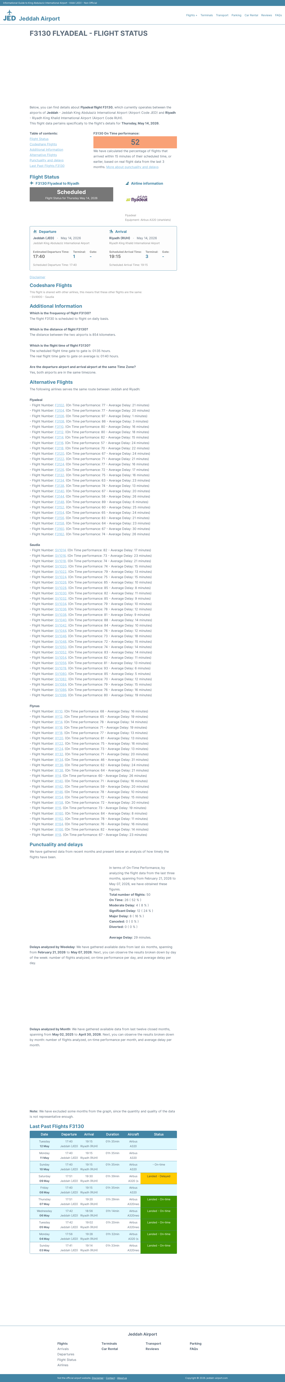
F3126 (59, 470)
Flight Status (39, 139)
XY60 (59, 813)
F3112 (59, 432)
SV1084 (60, 684)
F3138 (59, 486)
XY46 (59, 792)
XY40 (59, 781)
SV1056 (60, 663)
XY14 (58, 722)
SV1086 (60, 690)
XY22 (59, 743)
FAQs (278, 15)
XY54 (59, 797)
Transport (222, 15)
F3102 (59, 405)
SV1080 (60, 674)
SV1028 (60, 588)
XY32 (59, 754)
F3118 (59, 448)
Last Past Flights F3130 (47, 166)
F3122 (59, 459)
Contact (110, 1377)
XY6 (58, 808)
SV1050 (60, 647)
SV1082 (60, 679)
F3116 (59, 443)
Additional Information (46, 149)
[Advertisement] (142, 73)
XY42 (59, 786)
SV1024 (60, 577)
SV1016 (60, 556)
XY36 (59, 765)
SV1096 (60, 695)
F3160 (59, 529)
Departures (65, 1354)
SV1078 (60, 668)
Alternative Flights (43, 155)
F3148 (59, 502)
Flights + (191, 15)
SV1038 (60, 615)
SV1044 (60, 631)
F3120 (59, 453)
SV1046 (60, 636)
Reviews (266, 15)
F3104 (59, 410)
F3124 (59, 464)
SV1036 (60, 609)
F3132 (59, 475)
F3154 (59, 513)
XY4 (58, 776)
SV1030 (60, 593)
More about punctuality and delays (132, 167)
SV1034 (60, 604)
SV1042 (60, 625)
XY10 (59, 711)
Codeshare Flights (43, 144)
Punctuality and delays (47, 160)
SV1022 (60, 572)
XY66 (59, 829)
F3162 (59, 534)
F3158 (59, 523)
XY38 (59, 770)
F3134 (59, 480)
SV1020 (60, 566)
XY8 (58, 835)
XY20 (59, 738)
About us (122, 1377)
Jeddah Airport (39, 18)
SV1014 (60, 550)
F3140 (59, 491)
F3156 (59, 518)
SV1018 (60, 561)
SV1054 (60, 657)
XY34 (59, 760)
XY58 (59, 802)
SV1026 (60, 582)
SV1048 (60, 641)
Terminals (206, 15)
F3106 (59, 416)
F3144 (59, 496)
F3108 (59, 421)
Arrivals (63, 1349)
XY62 (59, 819)
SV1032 (60, 598)
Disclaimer (98, 1377)
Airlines (62, 1365)
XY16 (58, 727)
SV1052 (60, 652)
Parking (236, 15)
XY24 (59, 749)
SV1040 (60, 620)
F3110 (59, 427)
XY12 (59, 717)
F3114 (59, 437)
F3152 (59, 507)
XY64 (59, 824)
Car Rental (251, 15)
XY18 (59, 733)
